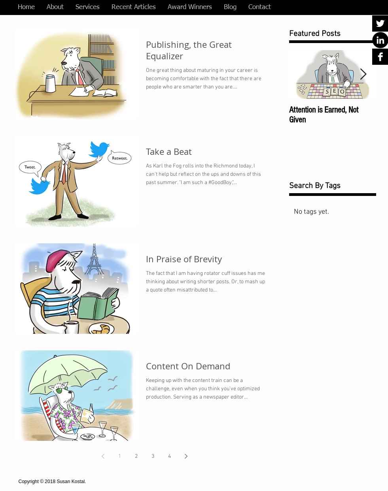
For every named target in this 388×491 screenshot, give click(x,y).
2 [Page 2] (136, 456)
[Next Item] (363, 74)
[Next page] (186, 456)
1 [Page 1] (119, 456)
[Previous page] (103, 456)
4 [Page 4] (169, 456)
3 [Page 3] (152, 456)
